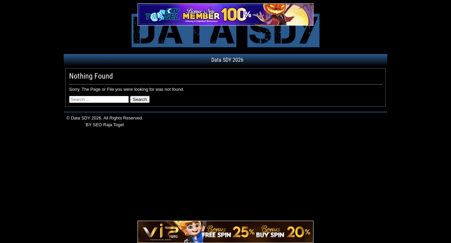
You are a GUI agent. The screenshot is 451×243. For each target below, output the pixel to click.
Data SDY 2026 (227, 60)
